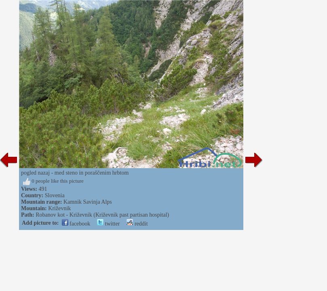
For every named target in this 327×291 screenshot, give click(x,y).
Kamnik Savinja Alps (87, 202)
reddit (137, 224)
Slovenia (55, 195)
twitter (108, 224)
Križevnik (59, 208)
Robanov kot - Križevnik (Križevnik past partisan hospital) (102, 215)
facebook (76, 224)
